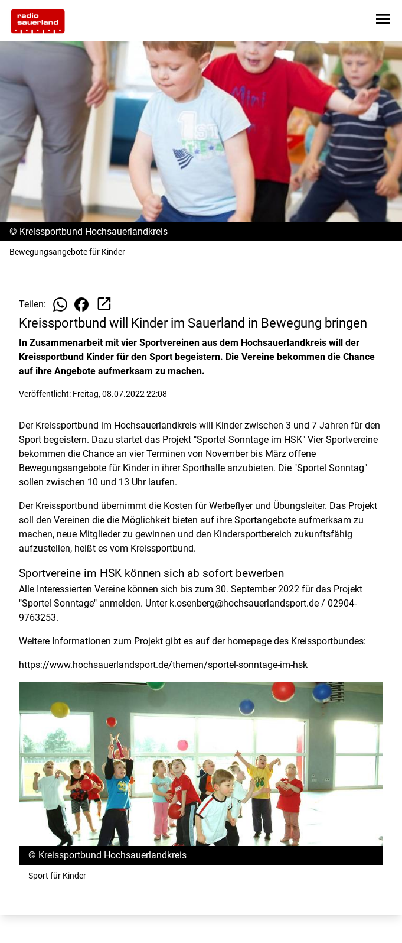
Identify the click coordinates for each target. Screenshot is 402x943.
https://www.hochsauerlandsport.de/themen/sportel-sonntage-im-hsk (163, 664)
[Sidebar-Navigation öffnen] (383, 21)
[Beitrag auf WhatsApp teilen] (60, 304)
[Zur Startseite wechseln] (37, 21)
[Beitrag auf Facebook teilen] (81, 304)
